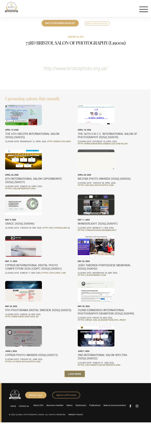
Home (13, 406)
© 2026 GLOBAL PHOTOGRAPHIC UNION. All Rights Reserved (37, 414)
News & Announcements (115, 405)
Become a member (54, 405)
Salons (69, 405)
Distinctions (81, 405)
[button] (74, 374)
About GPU (38, 405)
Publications (95, 405)
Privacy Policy (75, 414)
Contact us (24, 406)
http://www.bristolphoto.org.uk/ (76, 68)
